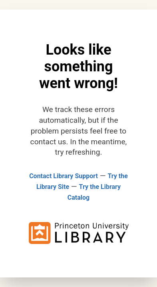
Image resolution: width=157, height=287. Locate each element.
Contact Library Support (63, 176)
